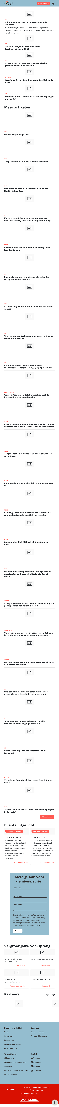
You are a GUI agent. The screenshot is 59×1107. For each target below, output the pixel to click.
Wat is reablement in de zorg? (16, 1073)
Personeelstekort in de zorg (15, 1065)
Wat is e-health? (10, 1077)
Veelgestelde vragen (39, 1039)
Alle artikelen (47, 817)
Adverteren (8, 1039)
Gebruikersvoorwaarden (41, 1090)
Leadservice (9, 1043)
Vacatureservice (10, 1051)
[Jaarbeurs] (29, 1103)
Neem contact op (37, 1035)
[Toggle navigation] (53, 3)
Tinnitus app (9, 1069)
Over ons (7, 1035)
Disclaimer (27, 1090)
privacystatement (19, 935)
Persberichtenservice (12, 1047)
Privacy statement (36, 1093)
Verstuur (18, 941)
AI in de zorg (9, 1061)
